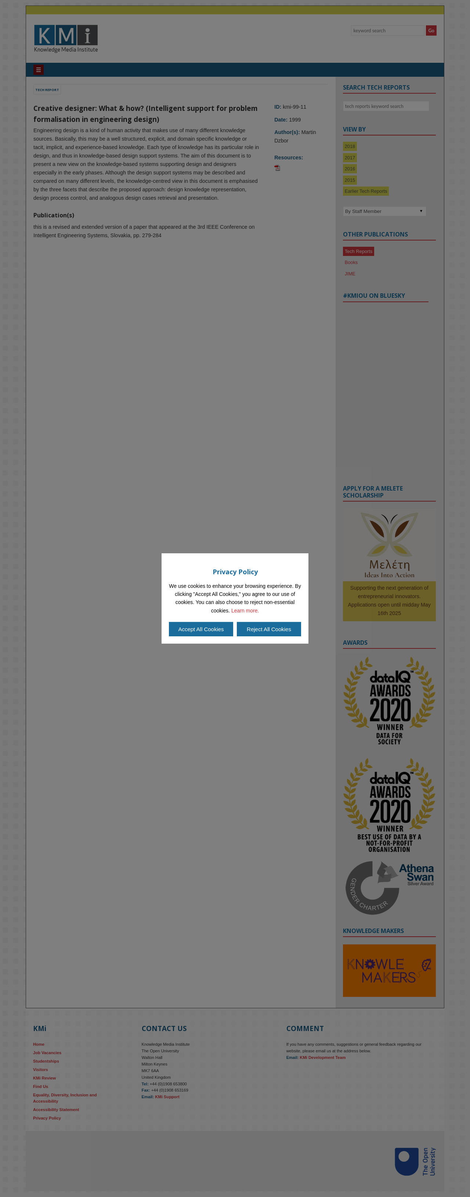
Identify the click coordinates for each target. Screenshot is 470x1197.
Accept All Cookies (201, 629)
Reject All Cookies (269, 629)
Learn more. (245, 611)
